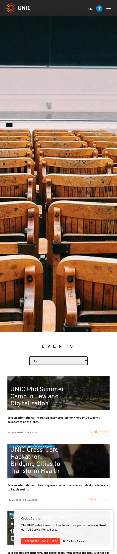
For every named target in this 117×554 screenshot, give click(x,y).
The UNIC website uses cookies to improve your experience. (60, 525)
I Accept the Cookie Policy (40, 541)
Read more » (100, 432)
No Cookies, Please (74, 541)
